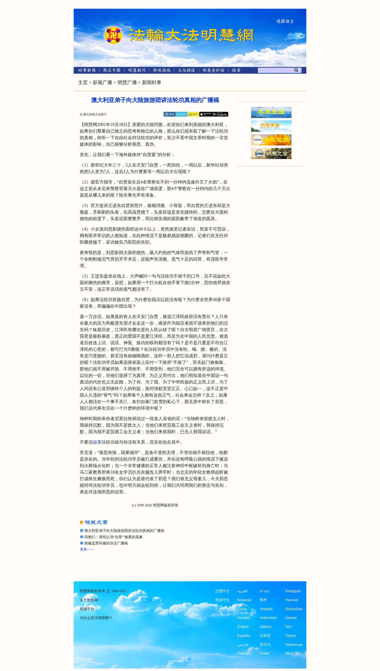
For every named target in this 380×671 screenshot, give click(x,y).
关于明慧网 (89, 600)
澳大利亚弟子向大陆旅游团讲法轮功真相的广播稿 (124, 531)
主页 (83, 82)
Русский (291, 600)
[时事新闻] (85, 71)
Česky (242, 609)
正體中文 (222, 591)
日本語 (265, 636)
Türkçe (290, 636)
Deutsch (244, 618)
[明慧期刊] (137, 71)
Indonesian (268, 618)
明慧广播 (127, 82)
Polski (264, 653)
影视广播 (102, 82)
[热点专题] (112, 71)
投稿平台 (87, 609)
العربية (242, 591)
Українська (294, 645)
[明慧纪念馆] (213, 71)
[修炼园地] (161, 71)
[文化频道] (186, 71)
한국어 (265, 645)
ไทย (288, 627)
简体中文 (222, 600)
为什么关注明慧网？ (96, 618)
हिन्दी (263, 600)
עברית (264, 591)
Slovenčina (293, 609)
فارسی (243, 645)
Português (293, 591)
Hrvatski (266, 609)
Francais (244, 653)
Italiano (265, 627)
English (243, 627)
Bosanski (245, 600)
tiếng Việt (292, 653)
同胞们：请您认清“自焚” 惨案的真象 (113, 537)
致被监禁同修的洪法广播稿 (106, 543)
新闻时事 (151, 82)
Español (244, 636)
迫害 (97, 442)
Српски (291, 618)
